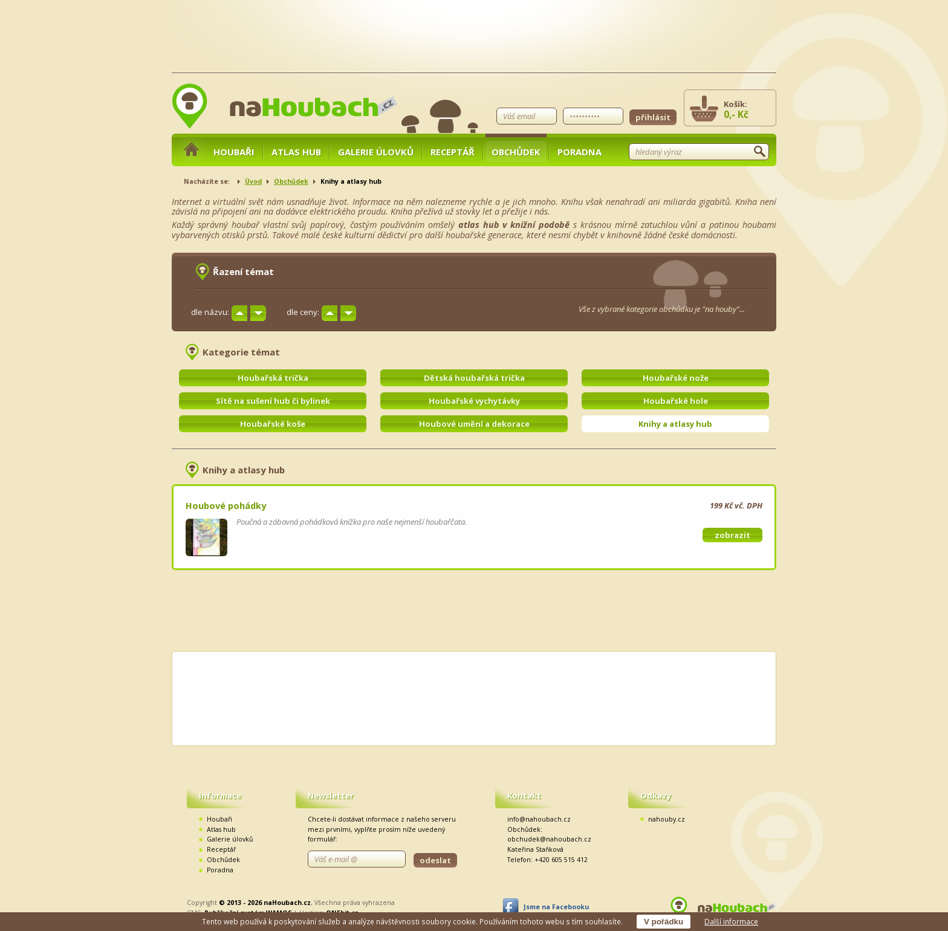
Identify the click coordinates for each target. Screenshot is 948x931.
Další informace (731, 921)
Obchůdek (516, 152)
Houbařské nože (676, 377)
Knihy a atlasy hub (675, 423)
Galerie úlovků (376, 152)
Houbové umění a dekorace (474, 423)
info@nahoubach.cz (539, 819)
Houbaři (234, 152)
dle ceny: (303, 312)
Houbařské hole (675, 400)
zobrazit (732, 535)
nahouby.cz (666, 819)
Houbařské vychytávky (474, 400)
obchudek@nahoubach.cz (549, 839)
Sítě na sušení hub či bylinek (273, 400)
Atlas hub (296, 152)
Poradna (579, 152)
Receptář (452, 152)
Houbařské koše (272, 423)
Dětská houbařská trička (474, 377)
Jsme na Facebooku (556, 907)
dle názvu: (210, 312)
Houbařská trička (273, 377)
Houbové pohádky (226, 505)
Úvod (253, 181)
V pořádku (663, 921)
